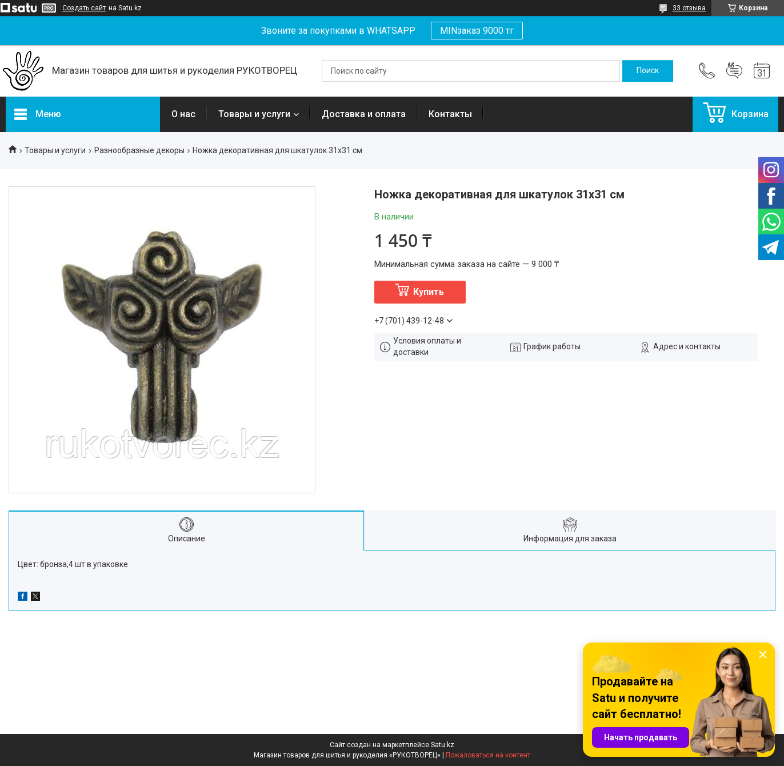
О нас (183, 114)
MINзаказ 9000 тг (477, 30)
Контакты (450, 114)
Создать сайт (84, 8)
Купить (428, 291)
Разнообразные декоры (139, 150)
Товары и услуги (254, 114)
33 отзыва (689, 8)
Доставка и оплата (364, 114)
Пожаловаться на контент (488, 755)
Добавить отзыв (734, 70)
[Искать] (647, 71)
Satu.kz (442, 745)
